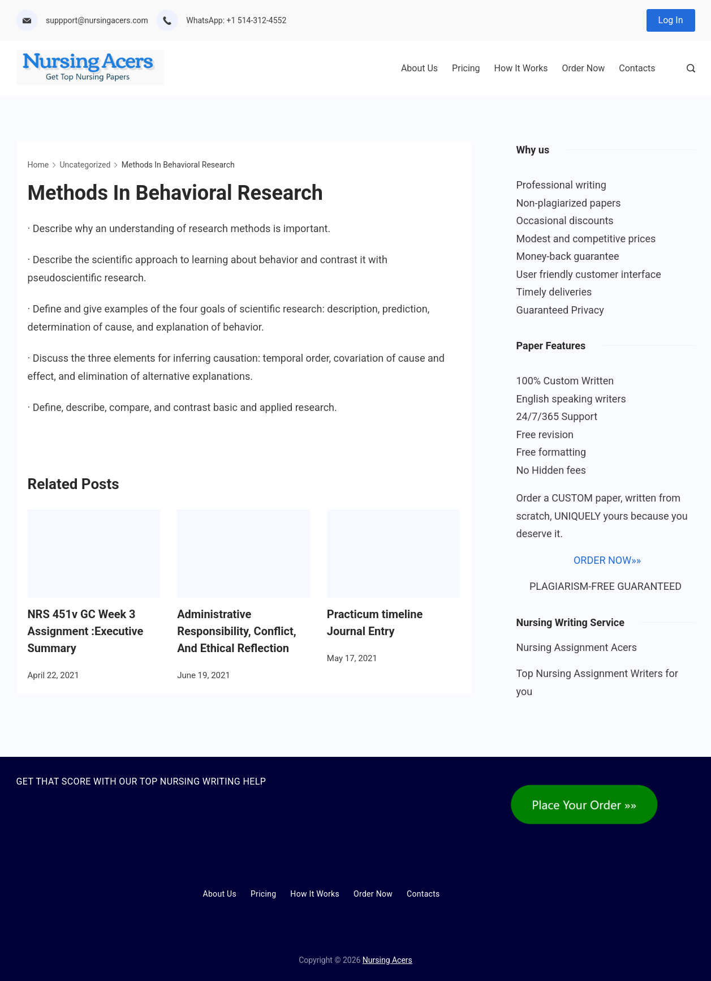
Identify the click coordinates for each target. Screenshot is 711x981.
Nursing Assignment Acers (576, 647)
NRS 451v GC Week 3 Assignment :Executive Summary (86, 631)
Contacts (637, 68)
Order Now (583, 68)
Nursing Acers (387, 960)
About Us (419, 68)
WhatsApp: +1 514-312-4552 (236, 20)
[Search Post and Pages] (691, 68)
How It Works (521, 68)
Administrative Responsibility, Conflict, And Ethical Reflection (236, 631)
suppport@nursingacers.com (97, 20)
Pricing (466, 68)
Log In (670, 20)
